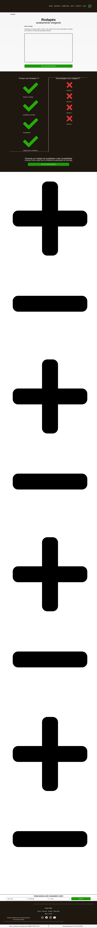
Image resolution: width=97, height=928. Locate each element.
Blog (46, 914)
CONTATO (78, 6)
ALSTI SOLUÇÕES (77, 926)
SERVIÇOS (57, 6)
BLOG (72, 6)
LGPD (84, 6)
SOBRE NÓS (65, 6)
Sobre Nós (56, 911)
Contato (50, 911)
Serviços (44, 911)
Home (39, 911)
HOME (51, 6)
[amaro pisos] (78, 913)
